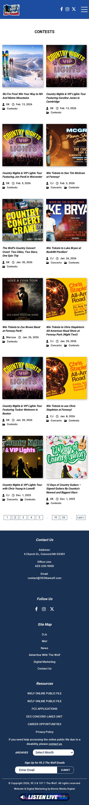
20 (63, 517)
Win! (44, 641)
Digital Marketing (44, 661)
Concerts (54, 187)
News (44, 648)
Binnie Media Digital (63, 788)
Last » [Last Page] (80, 517)
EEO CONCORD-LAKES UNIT (44, 716)
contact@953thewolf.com (44, 578)
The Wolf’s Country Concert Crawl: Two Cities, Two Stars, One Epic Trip (20, 251)
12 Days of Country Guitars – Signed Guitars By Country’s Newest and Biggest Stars (63, 488)
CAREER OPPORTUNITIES (44, 724)
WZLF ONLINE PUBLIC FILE (44, 701)
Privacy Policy (44, 732)
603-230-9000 (44, 566)
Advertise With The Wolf (44, 655)
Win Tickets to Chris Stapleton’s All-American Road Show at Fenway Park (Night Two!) (65, 330)
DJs (44, 634)
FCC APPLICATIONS (44, 708)
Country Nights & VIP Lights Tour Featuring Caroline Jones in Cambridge (66, 97)
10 (55, 517)
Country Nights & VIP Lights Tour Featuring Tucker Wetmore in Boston (22, 409)
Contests (9, 108)
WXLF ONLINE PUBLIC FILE (44, 693)
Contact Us (44, 668)
